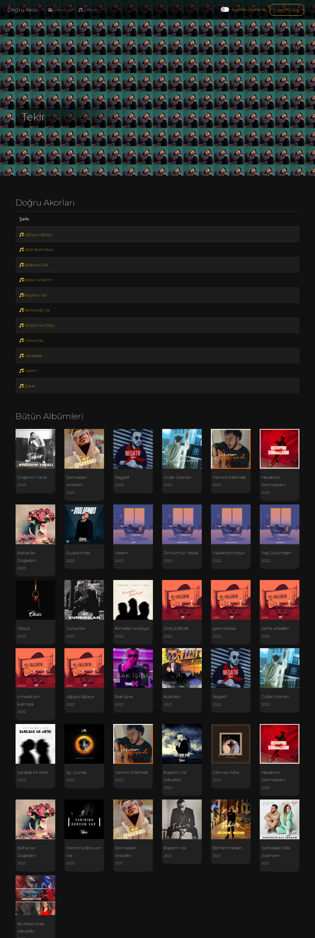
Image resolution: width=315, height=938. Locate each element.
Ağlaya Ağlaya (35, 234)
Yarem (28, 370)
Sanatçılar (60, 9)
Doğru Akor (22, 10)
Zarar (27, 385)
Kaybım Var (33, 295)
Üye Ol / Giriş (287, 9)
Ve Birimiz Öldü (36, 325)
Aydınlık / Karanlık (249, 9)
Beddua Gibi (33, 264)
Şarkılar (88, 9)
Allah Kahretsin (36, 249)
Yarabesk (30, 355)
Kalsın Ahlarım (36, 279)
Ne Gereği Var (34, 310)
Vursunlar (31, 340)
